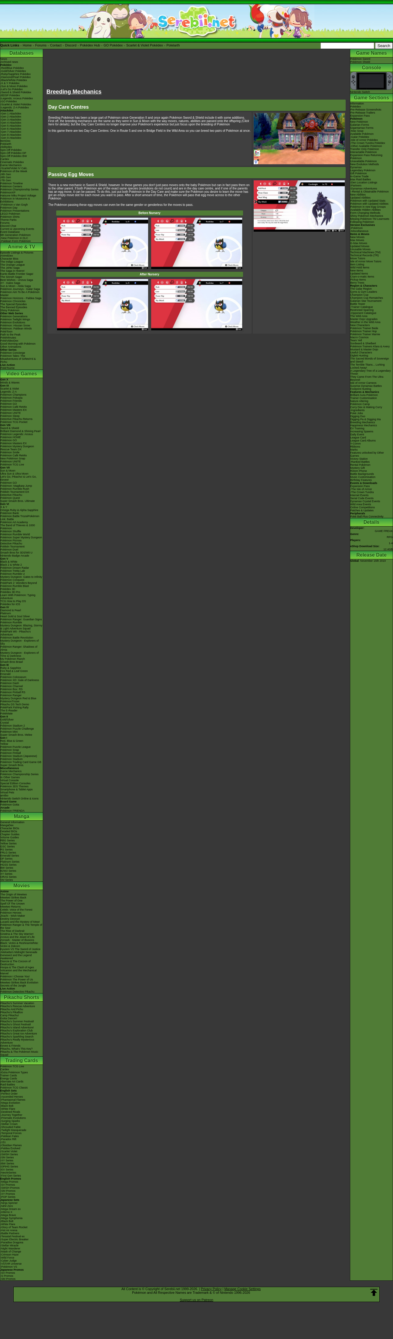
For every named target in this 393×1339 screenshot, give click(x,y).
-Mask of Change (10, 1251)
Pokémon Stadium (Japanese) (18, 756)
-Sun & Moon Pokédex (14, 86)
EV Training (357, 428)
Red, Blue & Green (11, 740)
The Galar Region (361, 288)
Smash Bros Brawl (11, 661)
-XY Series (6, 1160)
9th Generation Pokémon (15, 235)
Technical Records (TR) (364, 255)
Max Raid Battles (360, 179)
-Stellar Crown (9, 1124)
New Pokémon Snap (12, 458)
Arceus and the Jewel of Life (17, 937)
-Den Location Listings (363, 182)
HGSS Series (8, 864)
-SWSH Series (9, 1154)
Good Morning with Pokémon (18, 343)
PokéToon (6, 331)
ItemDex (5, 140)
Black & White (8, 561)
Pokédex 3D (7, 589)
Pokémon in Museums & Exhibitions (15, 200)
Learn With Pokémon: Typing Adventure (17, 597)
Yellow (4, 743)
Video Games (21, 373)
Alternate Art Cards (11, 1081)
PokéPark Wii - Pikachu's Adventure (15, 633)
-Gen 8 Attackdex (10, 134)
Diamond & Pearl (10, 610)
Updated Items (359, 273)
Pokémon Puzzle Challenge (17, 728)
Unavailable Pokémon (363, 161)
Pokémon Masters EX (13, 409)
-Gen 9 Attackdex (10, 137)
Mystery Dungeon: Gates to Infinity (21, 576)
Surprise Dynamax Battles (366, 385)
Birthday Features (361, 480)
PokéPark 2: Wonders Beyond (18, 582)
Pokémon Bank (9, 513)
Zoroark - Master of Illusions (17, 940)
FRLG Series (8, 852)
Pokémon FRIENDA (12, 810)
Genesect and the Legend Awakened (16, 957)
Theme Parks (8, 219)
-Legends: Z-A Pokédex (14, 107)
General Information (12, 822)
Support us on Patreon (196, 1300)
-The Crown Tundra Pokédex (367, 143)
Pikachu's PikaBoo (11, 1012)
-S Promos (6, 1275)
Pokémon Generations (14, 316)
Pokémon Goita (9, 804)
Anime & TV (21, 246)
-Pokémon (356, 228)
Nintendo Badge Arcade (14, 555)
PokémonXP (7, 192)
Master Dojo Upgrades (364, 319)
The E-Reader (9, 710)
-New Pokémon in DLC (14, 238)
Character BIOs (9, 828)
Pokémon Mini (9, 731)
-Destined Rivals (10, 1111)
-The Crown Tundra (362, 492)
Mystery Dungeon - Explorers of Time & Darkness (19, 654)
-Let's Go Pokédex (11, 89)
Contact (56, 45)
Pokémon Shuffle (10, 531)
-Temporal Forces (11, 1133)
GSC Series (7, 846)
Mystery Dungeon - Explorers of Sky (19, 642)
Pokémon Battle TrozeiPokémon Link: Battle (19, 518)
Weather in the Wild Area (365, 322)
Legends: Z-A (8, 391)
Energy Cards (8, 1078)
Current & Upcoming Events (17, 228)
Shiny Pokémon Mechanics (366, 215)
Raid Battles (7, 1084)
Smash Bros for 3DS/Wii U (16, 552)
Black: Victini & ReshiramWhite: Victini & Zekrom (19, 945)
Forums (40, 45)
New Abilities (358, 194)
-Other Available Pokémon (366, 146)
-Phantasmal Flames (12, 1099)
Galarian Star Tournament (365, 300)
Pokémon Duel (9, 549)
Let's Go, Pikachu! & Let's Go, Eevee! (18, 478)
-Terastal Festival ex (12, 1236)
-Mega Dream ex (10, 1209)
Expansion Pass (360, 115)
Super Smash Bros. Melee (16, 734)
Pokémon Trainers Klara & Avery (370, 346)
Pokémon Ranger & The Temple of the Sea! (21, 926)
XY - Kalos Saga (10, 282)
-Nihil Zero (6, 1206)
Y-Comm (355, 443)
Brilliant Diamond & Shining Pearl (20, 431)
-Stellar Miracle (9, 1245)
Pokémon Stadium (11, 759)
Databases (21, 53)
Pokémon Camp (360, 404)
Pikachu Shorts (21, 997)
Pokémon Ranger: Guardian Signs (21, 619)
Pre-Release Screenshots (365, 109)
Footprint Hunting (360, 388)
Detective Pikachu (11, 494)
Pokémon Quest (10, 497)
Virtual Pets (7, 792)
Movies (21, 885)
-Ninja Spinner (9, 1202)
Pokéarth (173, 45)
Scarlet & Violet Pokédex (144, 45)
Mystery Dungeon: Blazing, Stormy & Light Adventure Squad (21, 627)
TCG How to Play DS (13, 601)
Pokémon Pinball (10, 753)
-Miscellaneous (359, 231)
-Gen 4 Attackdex (10, 122)
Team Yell (356, 340)
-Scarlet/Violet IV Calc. (14, 168)
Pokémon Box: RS (11, 689)
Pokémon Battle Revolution (16, 637)
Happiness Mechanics (363, 425)
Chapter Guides (9, 834)
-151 (3, 1142)
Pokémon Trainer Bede (364, 328)
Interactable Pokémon (363, 152)
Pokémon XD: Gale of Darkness (19, 680)
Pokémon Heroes (11, 912)
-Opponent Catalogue (363, 313)
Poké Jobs (356, 413)
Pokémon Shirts (10, 216)
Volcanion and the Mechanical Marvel (18, 972)
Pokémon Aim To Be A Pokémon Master (19, 294)
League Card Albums (363, 440)
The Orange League (12, 264)
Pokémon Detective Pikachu (17, 991)
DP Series (6, 858)
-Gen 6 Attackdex (10, 128)
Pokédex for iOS (10, 604)
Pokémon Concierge (12, 352)
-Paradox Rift (8, 1139)
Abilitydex (6, 146)
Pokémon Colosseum (13, 677)
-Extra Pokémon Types (14, 1072)
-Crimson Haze (9, 1254)
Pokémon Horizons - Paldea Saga (21, 298)
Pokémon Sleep (10, 415)
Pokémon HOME (10, 437)
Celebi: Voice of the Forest (16, 909)
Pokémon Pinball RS (12, 692)
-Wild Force (7, 1257)
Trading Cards (21, 1060)
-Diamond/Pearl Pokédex (15, 77)
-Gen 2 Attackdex (10, 116)
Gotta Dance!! (8, 1018)
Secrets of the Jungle (13, 985)
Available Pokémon (362, 133)
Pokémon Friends (11, 400)
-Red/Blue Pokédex (12, 68)
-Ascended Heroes (11, 1096)
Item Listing (357, 264)
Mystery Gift (357, 467)
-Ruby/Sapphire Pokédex (15, 74)
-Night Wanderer (10, 1248)
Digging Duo (357, 416)
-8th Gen (5, 177)
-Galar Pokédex (359, 136)
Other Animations (10, 346)
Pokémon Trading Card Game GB (20, 762)
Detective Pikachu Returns (16, 419)
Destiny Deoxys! (10, 918)
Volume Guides (9, 837)
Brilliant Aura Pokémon (364, 395)
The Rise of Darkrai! (12, 930)
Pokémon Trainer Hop (363, 331)
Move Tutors (357, 258)
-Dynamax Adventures (363, 188)
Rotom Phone (358, 470)
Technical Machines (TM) (365, 252)
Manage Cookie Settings (242, 1289)
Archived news (9, 61)
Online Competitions (362, 507)
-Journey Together (11, 1114)
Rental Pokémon (360, 464)
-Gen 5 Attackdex (10, 125)
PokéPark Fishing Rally (14, 707)
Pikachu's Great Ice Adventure (18, 1033)
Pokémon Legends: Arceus (16, 434)
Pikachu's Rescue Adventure (17, 1006)
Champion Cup (359, 294)
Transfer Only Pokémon (364, 149)
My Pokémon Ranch (12, 658)
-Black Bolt (6, 1105)
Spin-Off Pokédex (11, 150)
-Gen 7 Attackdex (10, 131)
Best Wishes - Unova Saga (16, 279)
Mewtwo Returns (10, 906)
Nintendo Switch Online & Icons (19, 798)
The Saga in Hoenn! (12, 270)
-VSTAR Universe (11, 1263)
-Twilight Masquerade (13, 1130)
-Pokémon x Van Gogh (14, 204)
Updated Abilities (360, 197)
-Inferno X (6, 1212)
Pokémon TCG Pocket (13, 422)
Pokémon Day (9, 207)
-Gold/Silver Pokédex (13, 71)
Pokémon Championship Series (19, 189)
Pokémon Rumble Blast (14, 586)
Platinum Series (9, 861)
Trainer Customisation (363, 398)
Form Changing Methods (365, 212)
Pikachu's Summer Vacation (17, 1003)
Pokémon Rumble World (15, 534)
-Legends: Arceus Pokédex (16, 98)
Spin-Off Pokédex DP (13, 153)
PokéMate (6, 713)
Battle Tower (357, 303)
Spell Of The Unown (12, 903)
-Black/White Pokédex (13, 80)
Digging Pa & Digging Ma (365, 419)
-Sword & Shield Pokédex (15, 92)
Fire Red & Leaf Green (14, 671)
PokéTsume (7, 368)
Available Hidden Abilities (365, 209)
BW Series (6, 867)
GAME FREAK (384, 531)
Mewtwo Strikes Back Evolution (19, 982)
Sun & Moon (7, 470)
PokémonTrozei (9, 701)
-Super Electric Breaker (14, 1239)
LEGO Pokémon (10, 213)
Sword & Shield (9, 428)
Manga (21, 816)
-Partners (355, 185)
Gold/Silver (7, 719)
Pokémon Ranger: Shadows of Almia (18, 648)
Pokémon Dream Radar (14, 567)
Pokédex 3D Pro (10, 592)
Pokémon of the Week (13, 171)
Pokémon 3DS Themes (14, 786)
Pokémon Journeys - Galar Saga (20, 289)
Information (357, 103)
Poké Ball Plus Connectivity (367, 516)
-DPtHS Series (9, 1166)
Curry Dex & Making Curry (366, 407)
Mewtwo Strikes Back (13, 897)
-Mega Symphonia (11, 1218)
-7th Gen (5, 180)
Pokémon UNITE (10, 412)
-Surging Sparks (10, 1121)
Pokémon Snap (9, 749)
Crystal (4, 722)
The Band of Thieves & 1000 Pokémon (17, 527)
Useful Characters (361, 352)
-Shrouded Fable (10, 1127)
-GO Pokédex (8, 101)
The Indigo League (11, 261)
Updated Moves (359, 246)
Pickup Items (358, 279)
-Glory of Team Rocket (13, 1227)
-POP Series (7, 1196)
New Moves (357, 237)
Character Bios (9, 258)
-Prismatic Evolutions (13, 1117)
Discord (70, 45)
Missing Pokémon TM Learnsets (369, 218)
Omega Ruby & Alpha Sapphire (19, 510)
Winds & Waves (9, 382)
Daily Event (357, 434)
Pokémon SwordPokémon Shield (360, 60)
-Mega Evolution (10, 1102)
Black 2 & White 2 (11, 564)
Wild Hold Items (359, 267)
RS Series (6, 849)
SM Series (6, 879)
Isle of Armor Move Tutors (365, 261)
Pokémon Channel (11, 686)
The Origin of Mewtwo (13, 894)
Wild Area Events (360, 504)
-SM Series (7, 1157)
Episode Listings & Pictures (16, 252)
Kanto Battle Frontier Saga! (16, 273)
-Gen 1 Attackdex (10, 113)
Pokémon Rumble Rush (14, 488)
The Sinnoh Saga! (11, 276)
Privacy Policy (211, 1289)
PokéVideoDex (9, 340)
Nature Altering (359, 401)
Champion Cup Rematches (366, 297)
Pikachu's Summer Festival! (17, 1021)
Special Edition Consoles (15, 783)
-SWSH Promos (10, 1187)
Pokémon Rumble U (12, 573)
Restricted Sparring (362, 310)
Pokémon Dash (9, 683)
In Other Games (10, 777)
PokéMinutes (8, 337)
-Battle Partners (9, 1233)
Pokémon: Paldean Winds (16, 328)
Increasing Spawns (361, 431)
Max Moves (357, 240)
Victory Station (359, 458)
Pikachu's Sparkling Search (16, 1036)
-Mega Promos (9, 1181)
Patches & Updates (362, 510)
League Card (358, 437)
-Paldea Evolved (10, 1148)
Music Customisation (362, 477)
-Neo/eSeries (8, 1172)
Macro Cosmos (359, 337)
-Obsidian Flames (11, 1145)
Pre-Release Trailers (362, 112)
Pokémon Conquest (12, 579)
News (3, 58)
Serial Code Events (362, 498)
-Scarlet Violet (8, 1151)
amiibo (4, 795)
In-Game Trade (359, 176)
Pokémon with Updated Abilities (369, 203)
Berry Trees (357, 282)
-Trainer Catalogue (361, 306)
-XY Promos (7, 1193)
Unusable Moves (360, 249)
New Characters (360, 325)
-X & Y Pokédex (9, 83)
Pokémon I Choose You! (15, 976)
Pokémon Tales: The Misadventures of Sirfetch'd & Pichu (18, 358)
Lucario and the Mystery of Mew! (20, 921)
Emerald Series (9, 855)
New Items (356, 270)
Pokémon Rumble (11, 622)
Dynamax (356, 167)
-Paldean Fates (9, 1136)
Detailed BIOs (8, 831)
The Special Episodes (13, 304)
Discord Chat (8, 225)
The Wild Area (359, 316)
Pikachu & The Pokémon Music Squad (19, 1053)
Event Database (10, 231)
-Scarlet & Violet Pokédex (15, 104)
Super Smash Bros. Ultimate (17, 501)
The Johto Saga (10, 267)
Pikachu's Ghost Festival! (15, 1024)
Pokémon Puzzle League (15, 746)
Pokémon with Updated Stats (367, 200)
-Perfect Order (9, 1093)
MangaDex (7, 825)
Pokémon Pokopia (11, 397)
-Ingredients (357, 410)
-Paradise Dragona (11, 1242)
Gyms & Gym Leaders (363, 291)
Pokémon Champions (13, 394)
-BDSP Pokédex (10, 95)
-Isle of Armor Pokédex (364, 139)
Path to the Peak (10, 334)
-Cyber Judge (8, 1260)
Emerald (5, 674)
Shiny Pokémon (9, 310)
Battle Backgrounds (362, 473)
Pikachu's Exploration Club (16, 1030)
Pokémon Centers (11, 186)
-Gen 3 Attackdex (10, 119)
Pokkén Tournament (12, 546)
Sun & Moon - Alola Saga (15, 286)
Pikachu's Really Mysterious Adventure (17, 1041)
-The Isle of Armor (361, 489)
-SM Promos (7, 1190)
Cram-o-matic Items (362, 276)
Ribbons (355, 446)
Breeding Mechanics (362, 422)
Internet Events (359, 495)
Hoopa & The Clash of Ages (17, 967)
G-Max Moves (358, 243)
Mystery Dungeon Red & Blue (18, 698)
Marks (354, 449)
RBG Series (7, 840)
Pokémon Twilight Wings (15, 319)
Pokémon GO (8, 403)
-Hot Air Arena (8, 1230)
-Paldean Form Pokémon (15, 241)
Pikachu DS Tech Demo (14, 704)
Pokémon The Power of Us (16, 979)
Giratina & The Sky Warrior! (17, 933)
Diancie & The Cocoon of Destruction (15, 963)
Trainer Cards (8, 1075)
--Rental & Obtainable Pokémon (369, 191)
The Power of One (11, 900)
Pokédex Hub (90, 45)
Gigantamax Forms (362, 127)
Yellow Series (8, 843)
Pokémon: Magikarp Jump (16, 485)
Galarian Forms (359, 124)
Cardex (4, 159)
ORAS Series (8, 876)
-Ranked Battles (360, 461)
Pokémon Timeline (11, 183)
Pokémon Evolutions (12, 322)
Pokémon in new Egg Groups (368, 206)
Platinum (5, 613)
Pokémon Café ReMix (13, 406)
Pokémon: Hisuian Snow (15, 325)
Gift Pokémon (358, 173)
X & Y (3, 507)
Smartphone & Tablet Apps (16, 789)
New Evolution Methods (364, 164)
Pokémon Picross (11, 540)
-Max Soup (357, 130)
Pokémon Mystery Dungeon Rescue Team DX (17, 448)
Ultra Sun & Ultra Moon (14, 473)
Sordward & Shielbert (363, 343)
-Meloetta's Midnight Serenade (18, 952)
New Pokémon (359, 121)
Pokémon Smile (9, 452)
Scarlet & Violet (9, 388)
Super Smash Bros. (12, 765)
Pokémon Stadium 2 (12, 725)
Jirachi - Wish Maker (12, 915)
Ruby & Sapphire (10, 668)
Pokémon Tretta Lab (12, 570)
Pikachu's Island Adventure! (17, 1027)
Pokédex (355, 106)
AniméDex (6, 255)
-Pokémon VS (8, 1266)
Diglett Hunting (359, 355)
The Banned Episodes (13, 307)
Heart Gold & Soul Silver (15, 616)
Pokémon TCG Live (12, 464)
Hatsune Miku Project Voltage (18, 195)
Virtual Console (9, 780)
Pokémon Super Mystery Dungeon (21, 537)
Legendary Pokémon (362, 170)
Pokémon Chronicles (12, 301)
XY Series (6, 873)
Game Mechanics (11, 165)
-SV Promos (7, 1184)
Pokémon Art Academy (14, 522)
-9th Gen (5, 174)
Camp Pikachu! (9, 1015)
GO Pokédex (113, 45)
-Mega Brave (8, 1215)
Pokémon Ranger (11, 695)
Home (27, 45)
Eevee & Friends (10, 1045)
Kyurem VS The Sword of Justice (20, 949)
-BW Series (7, 1163)
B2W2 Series (8, 870)
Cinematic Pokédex (12, 162)
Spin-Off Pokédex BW (13, 156)
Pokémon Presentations (14, 210)
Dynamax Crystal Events (365, 501)
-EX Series (6, 1169)
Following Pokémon (362, 221)
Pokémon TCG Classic (14, 1087)
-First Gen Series (10, 1175)
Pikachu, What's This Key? (16, 1048)
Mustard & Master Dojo (364, 349)
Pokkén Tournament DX (14, 491)
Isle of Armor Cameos (363, 382)
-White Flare (7, 1108)
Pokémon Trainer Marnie (365, 334)
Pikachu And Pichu (11, 1009)
